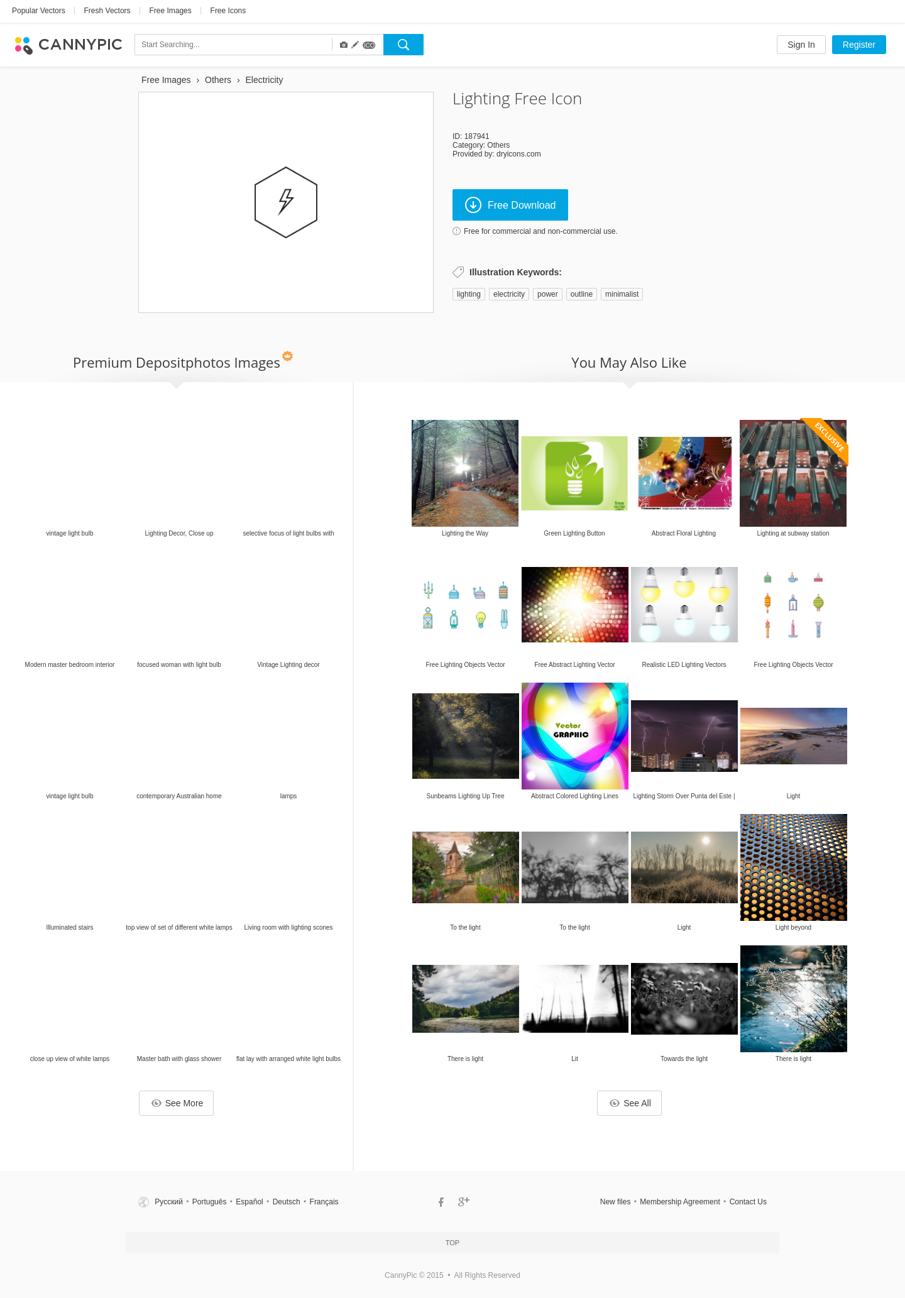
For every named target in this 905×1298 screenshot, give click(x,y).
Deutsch (286, 1201)
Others (498, 145)
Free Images (170, 10)
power (547, 294)
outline (582, 294)
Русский (169, 1201)
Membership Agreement (680, 1201)
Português (209, 1201)
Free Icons (228, 10)
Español (249, 1201)
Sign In (801, 45)
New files (615, 1201)
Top (452, 1242)
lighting (469, 294)
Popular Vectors (38, 10)
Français (324, 1201)
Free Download (510, 205)
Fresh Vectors (107, 10)
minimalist (622, 294)
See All (630, 1103)
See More (177, 1103)
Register (859, 45)
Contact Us (748, 1201)
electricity (509, 294)
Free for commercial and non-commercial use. (541, 231)
